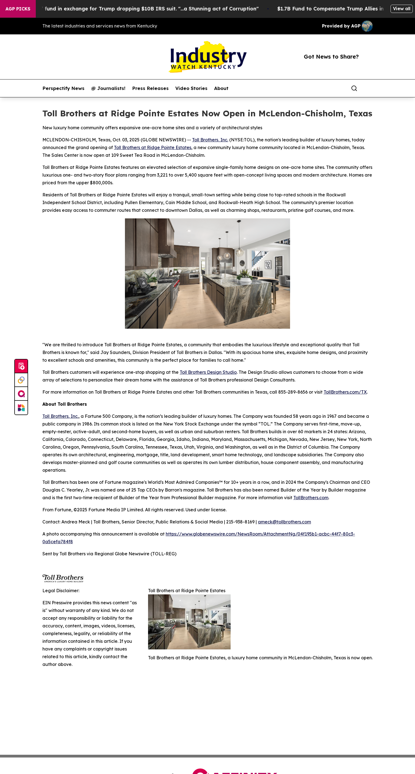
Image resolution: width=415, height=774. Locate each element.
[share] (369, 88)
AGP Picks (18, 9)
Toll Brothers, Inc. (210, 139)
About (221, 88)
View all (401, 8)
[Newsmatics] (21, 408)
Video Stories (191, 88)
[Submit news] (21, 366)
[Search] (354, 88)
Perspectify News (63, 88)
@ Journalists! (108, 88)
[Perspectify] (21, 380)
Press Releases (150, 88)
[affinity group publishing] (21, 394)
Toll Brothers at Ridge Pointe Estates (152, 147)
